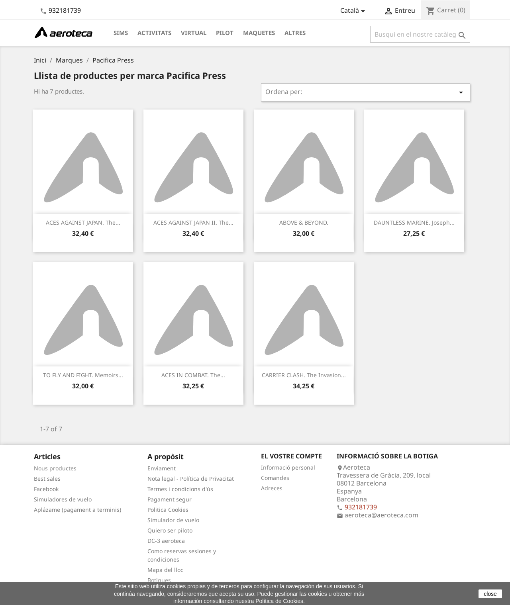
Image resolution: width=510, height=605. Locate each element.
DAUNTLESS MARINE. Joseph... (414, 222)
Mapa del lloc (165, 570)
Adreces (271, 488)
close (490, 594)
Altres (295, 33)
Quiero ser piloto (169, 530)
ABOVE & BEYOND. (303, 222)
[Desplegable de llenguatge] (354, 11)
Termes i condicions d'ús (180, 489)
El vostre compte (291, 456)
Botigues (159, 580)
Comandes (275, 478)
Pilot (224, 33)
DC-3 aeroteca (166, 540)
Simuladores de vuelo (63, 499)
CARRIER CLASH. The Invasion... (304, 375)
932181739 (65, 10)
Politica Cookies (167, 509)
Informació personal (288, 467)
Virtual (193, 33)
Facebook (46, 489)
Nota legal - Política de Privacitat (190, 478)
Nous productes (55, 468)
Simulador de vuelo (173, 520)
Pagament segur (169, 499)
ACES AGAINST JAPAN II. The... (193, 222)
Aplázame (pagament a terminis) (77, 509)
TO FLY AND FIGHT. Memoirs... (83, 375)
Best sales (47, 478)
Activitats (154, 33)
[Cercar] (420, 34)
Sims (121, 33)
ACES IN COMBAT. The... (193, 375)
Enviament (161, 468)
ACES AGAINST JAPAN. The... (83, 222)
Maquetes (259, 33)
